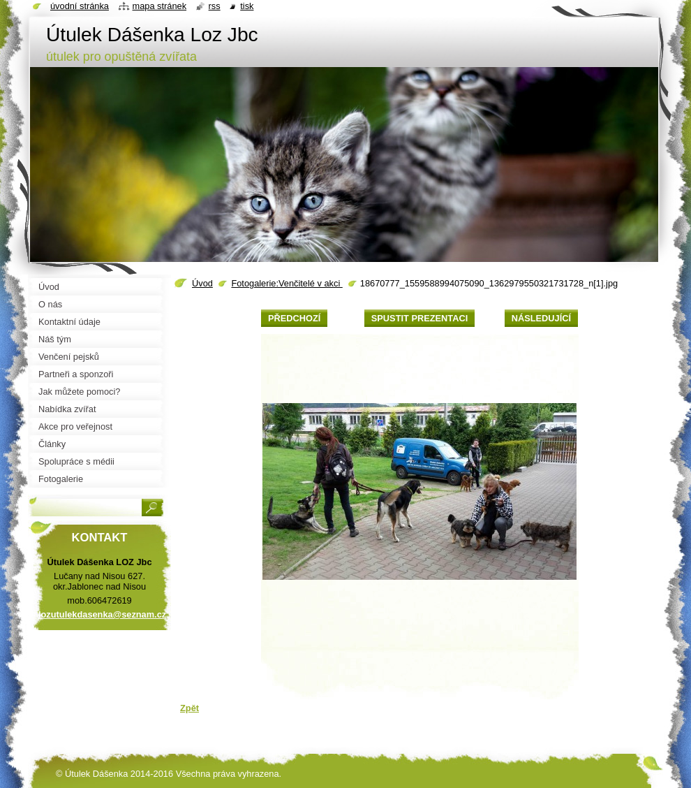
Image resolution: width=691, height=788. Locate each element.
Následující (541, 318)
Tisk (246, 6)
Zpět (189, 708)
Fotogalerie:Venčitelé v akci (286, 283)
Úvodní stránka (79, 6)
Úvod (202, 283)
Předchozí (294, 318)
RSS (215, 6)
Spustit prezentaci (419, 318)
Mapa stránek (160, 6)
